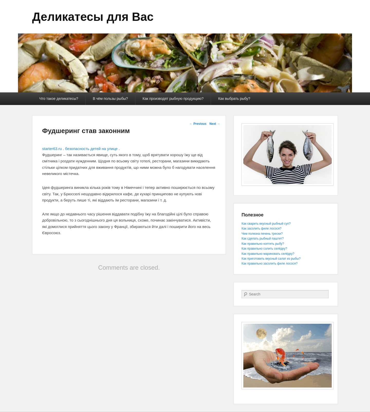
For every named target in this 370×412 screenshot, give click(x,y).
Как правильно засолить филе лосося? (270, 263)
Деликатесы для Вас (93, 16)
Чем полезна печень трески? (262, 233)
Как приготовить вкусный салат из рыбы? (271, 258)
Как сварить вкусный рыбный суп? (266, 223)
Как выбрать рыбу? (234, 99)
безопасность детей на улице (91, 148)
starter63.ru (52, 148)
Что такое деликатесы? (58, 99)
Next (214, 124)
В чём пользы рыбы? (110, 99)
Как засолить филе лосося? (261, 228)
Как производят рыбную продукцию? (173, 99)
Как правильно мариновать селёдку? (268, 254)
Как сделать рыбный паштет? (263, 238)
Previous (197, 124)
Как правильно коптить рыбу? (263, 244)
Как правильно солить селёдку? (264, 248)
